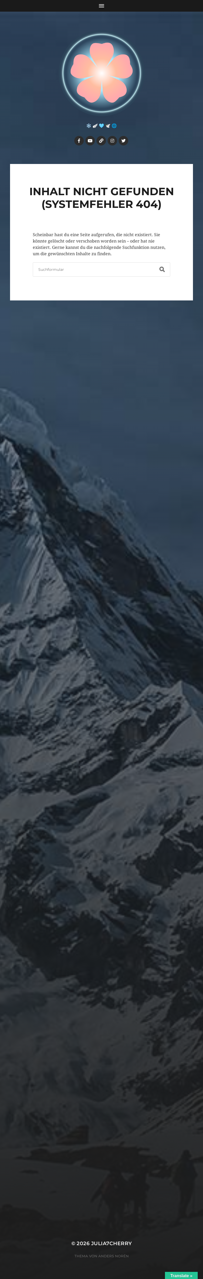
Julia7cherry (111, 1243)
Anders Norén (113, 1256)
